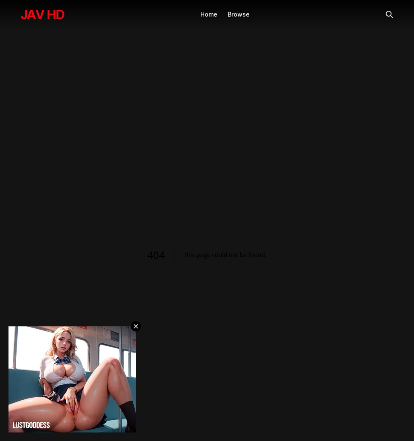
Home (208, 14)
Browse (239, 14)
